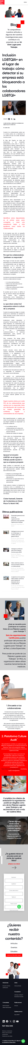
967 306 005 (7, 1026)
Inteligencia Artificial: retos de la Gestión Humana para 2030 (16, 550)
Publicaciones (18, 1002)
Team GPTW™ (17, 1014)
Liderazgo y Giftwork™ (18, 994)
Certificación (5, 987)
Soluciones (5, 982)
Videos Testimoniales (7, 1007)
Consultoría (17, 991)
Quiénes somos (18, 1011)
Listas (15, 982)
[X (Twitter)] (10, 1021)
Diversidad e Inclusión (18, 996)
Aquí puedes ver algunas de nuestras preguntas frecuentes (14, 836)
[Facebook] (7, 1021)
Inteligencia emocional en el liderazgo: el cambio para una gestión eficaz (17, 534)
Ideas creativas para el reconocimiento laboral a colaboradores (17, 564)
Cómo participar (17, 985)
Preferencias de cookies (7, 1036)
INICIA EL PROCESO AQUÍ (14, 955)
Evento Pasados (6, 1005)
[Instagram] (14, 1021)
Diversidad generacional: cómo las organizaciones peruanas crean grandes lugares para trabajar (18, 519)
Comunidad (6, 1002)
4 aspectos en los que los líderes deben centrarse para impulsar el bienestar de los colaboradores (18, 580)
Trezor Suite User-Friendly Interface (10, 769)
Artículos (16, 1005)
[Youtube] (17, 1021)
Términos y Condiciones (7, 1031)
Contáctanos (5, 1034)
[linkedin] (3, 1021)
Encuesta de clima (6, 985)
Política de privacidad (7, 1032)
